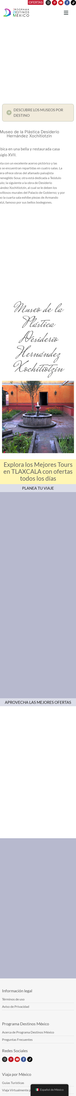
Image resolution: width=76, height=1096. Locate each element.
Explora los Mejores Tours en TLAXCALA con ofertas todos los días (38, 471)
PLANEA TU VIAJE (38, 488)
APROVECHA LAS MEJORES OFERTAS (38, 702)
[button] (38, 112)
